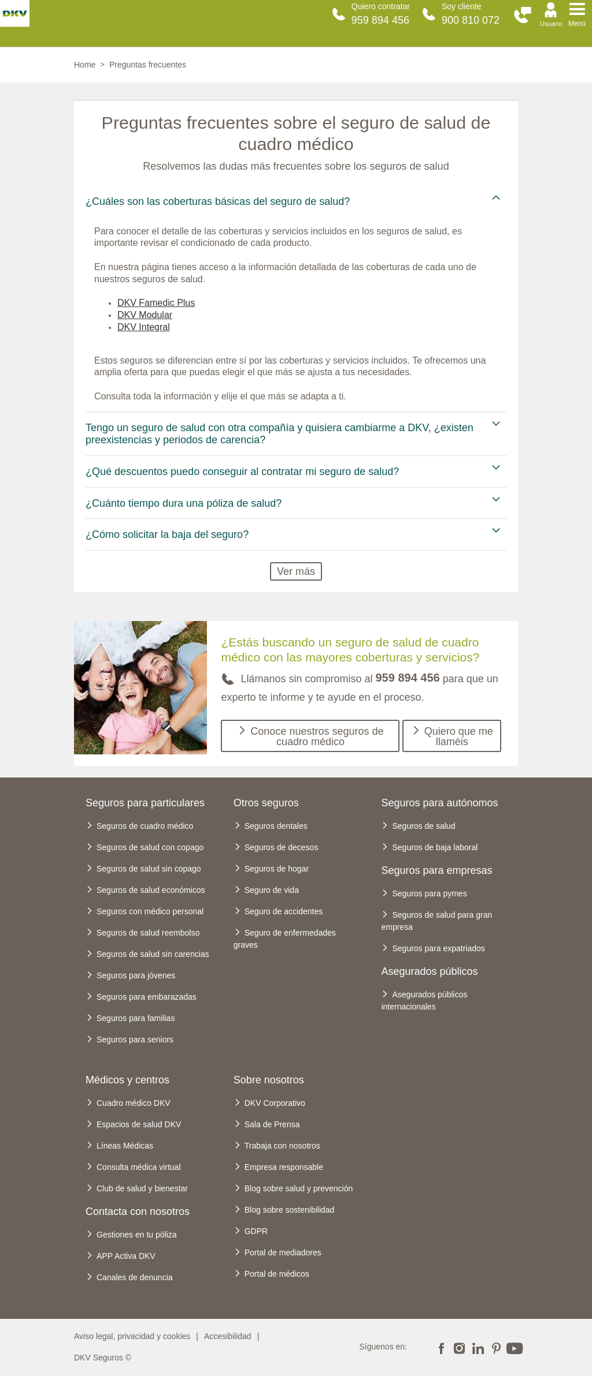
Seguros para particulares (145, 803)
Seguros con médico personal (150, 911)
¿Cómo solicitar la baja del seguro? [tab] (167, 534)
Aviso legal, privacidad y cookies (132, 1336)
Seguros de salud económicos (151, 890)
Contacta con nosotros (138, 1211)
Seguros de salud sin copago (149, 868)
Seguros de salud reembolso (148, 932)
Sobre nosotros (269, 1080)
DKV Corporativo (275, 1103)
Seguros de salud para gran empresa (436, 921)
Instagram (459, 1347)
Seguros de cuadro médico (145, 826)
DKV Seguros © (102, 1357)
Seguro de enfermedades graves (285, 938)
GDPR (256, 1231)
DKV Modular (144, 315)
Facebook (441, 1347)
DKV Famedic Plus (156, 303)
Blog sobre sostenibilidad (290, 1209)
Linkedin (477, 1347)
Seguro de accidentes (284, 911)
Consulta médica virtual (139, 1167)
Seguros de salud (423, 826)
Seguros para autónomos (439, 803)
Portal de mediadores (283, 1252)
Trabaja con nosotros (282, 1145)
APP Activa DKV (126, 1256)
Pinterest (496, 1347)
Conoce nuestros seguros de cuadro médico (316, 736)
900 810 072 (471, 20)
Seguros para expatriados (438, 948)
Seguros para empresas (436, 870)
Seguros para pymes (429, 893)
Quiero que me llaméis (458, 736)
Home (84, 64)
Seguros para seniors (135, 1039)
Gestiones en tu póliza (137, 1234)
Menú (577, 24)
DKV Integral (143, 327)
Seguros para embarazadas (147, 996)
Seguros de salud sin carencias (153, 954)
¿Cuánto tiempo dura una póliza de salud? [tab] (184, 503)
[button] (522, 15)
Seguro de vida (272, 890)
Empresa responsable (284, 1167)
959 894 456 (380, 20)
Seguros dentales (276, 826)
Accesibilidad (227, 1336)
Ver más (296, 571)
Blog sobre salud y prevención (299, 1188)
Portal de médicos (277, 1273)
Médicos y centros (127, 1080)
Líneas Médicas (125, 1145)
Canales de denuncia (135, 1277)
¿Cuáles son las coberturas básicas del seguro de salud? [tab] (218, 201)
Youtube (514, 1347)
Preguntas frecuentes (147, 64)
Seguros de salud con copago (150, 847)
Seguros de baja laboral (435, 847)
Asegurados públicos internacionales (424, 1000)
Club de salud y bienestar (142, 1188)
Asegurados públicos (429, 971)
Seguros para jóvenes (136, 975)
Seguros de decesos (282, 847)
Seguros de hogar (277, 868)
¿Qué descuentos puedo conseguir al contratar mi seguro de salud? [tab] (242, 471)
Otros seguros (266, 803)
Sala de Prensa (272, 1124)
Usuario (551, 23)
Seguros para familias (136, 1018)
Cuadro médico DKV (134, 1103)
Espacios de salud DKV (139, 1124)
